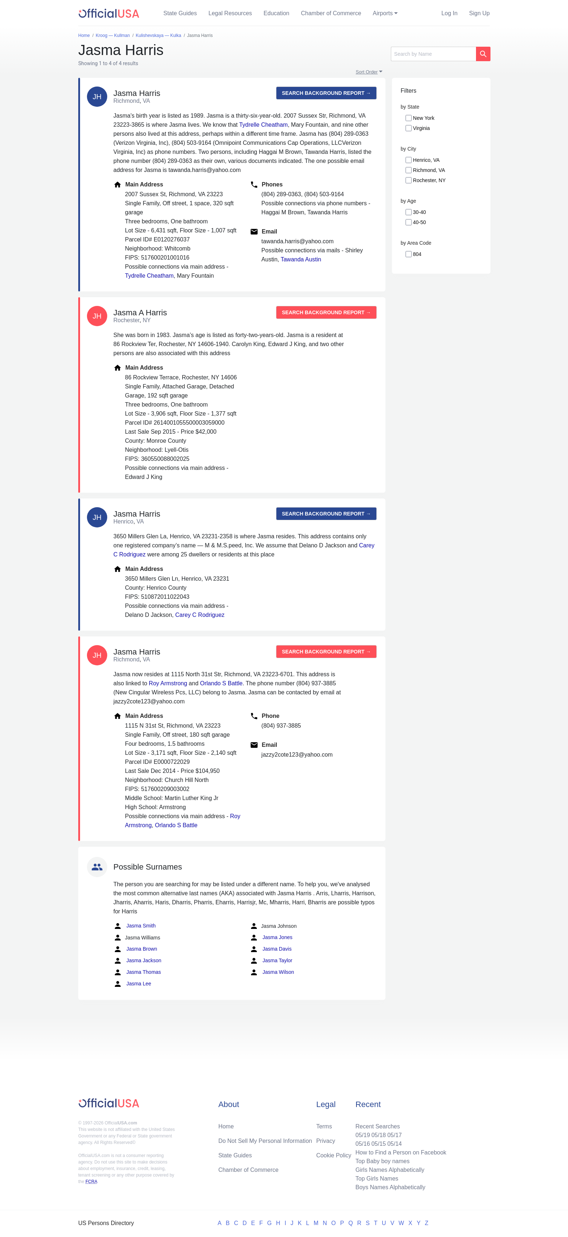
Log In (450, 13)
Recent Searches (377, 1126)
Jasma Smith (134, 926)
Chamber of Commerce (331, 13)
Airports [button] (383, 13)
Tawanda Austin (301, 259)
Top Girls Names (376, 1178)
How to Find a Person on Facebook (400, 1152)
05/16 (362, 1144)
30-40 (419, 212)
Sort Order (367, 72)
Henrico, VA (426, 160)
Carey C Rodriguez (200, 615)
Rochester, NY (429, 180)
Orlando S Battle (221, 683)
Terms (324, 1126)
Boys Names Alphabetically (390, 1187)
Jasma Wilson (272, 972)
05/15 (378, 1144)
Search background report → (326, 93)
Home (226, 1126)
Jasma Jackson (137, 960)
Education (276, 13)
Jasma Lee (132, 984)
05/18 (378, 1135)
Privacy (325, 1141)
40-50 (419, 222)
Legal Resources (230, 13)
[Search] (433, 54)
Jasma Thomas (137, 972)
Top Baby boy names (382, 1161)
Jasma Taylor (271, 960)
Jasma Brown (135, 949)
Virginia (421, 128)
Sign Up (479, 13)
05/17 (394, 1135)
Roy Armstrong (168, 683)
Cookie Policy (333, 1155)
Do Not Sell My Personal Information (265, 1141)
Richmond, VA (429, 170)
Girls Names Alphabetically (389, 1170)
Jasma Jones (271, 937)
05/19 (362, 1135)
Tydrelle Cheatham (263, 125)
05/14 (394, 1144)
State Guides (180, 13)
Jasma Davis (271, 949)
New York (423, 118)
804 (417, 254)
